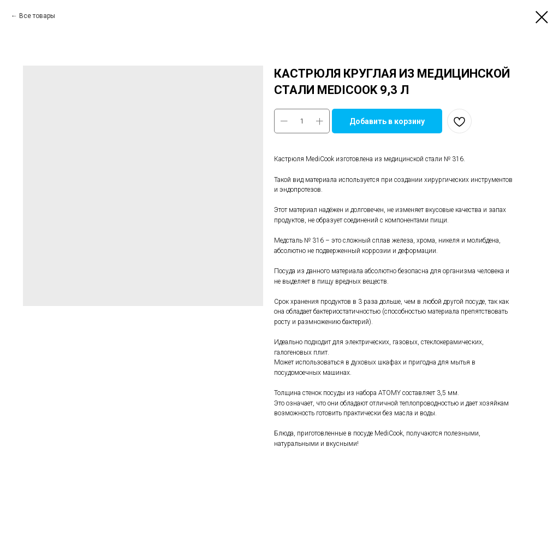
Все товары (37, 16)
